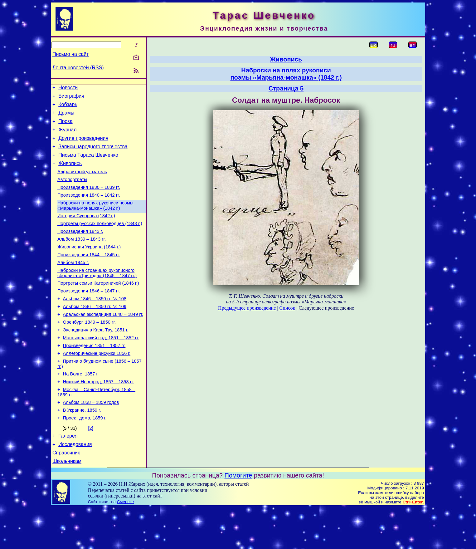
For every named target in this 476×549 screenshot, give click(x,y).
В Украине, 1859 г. (82, 446)
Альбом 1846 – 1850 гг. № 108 (95, 323)
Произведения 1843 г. (80, 248)
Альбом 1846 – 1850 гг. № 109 (95, 331)
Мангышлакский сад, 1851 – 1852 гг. (101, 366)
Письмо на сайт (70, 54)
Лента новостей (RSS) (78, 67)
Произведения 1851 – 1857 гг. (94, 375)
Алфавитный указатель (82, 181)
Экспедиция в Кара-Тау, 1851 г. (96, 357)
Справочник (66, 493)
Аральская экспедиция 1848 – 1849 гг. (103, 340)
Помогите (238, 516)
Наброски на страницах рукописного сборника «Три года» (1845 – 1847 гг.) (97, 294)
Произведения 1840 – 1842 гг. (88, 208)
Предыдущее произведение (247, 308)
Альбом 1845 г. (73, 283)
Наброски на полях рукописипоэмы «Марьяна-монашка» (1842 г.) (286, 74)
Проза (65, 126)
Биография (71, 97)
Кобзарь (67, 107)
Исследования (75, 483)
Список (287, 308)
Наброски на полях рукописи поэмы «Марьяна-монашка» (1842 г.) (95, 219)
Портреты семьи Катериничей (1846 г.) (98, 305)
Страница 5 (286, 88)
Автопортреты (72, 190)
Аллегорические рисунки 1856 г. (97, 384)
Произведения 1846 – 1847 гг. (88, 314)
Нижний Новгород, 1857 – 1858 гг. (98, 415)
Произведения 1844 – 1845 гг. (88, 274)
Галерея (67, 474)
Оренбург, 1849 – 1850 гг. (89, 349)
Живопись (70, 172)
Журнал (67, 135)
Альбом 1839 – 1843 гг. (81, 256)
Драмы (66, 116)
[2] (90, 465)
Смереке (125, 543)
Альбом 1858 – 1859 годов (91, 437)
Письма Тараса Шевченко (88, 163)
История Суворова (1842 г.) (86, 230)
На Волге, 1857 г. (81, 406)
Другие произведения (83, 144)
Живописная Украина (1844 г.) (89, 265)
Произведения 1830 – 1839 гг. (88, 199)
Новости (68, 88)
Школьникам (66, 502)
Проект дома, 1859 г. (85, 455)
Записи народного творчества (93, 154)
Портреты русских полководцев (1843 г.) (99, 239)
